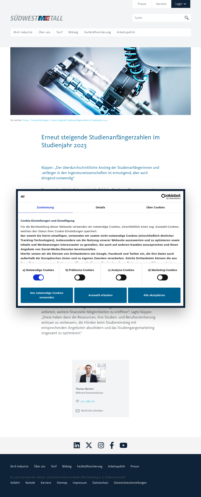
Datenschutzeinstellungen (130, 482)
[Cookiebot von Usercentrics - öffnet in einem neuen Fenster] (164, 196)
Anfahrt (15, 482)
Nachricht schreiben (89, 410)
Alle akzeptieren (154, 295)
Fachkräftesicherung (89, 466)
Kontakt (30, 482)
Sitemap (62, 482)
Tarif (54, 466)
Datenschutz (100, 482)
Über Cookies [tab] (155, 207)
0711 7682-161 (88, 401)
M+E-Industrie (19, 466)
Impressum (80, 482)
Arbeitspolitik (116, 466)
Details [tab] (100, 207)
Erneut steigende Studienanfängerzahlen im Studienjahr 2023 (79, 120)
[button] (23, 32)
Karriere (161, 4)
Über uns (39, 466)
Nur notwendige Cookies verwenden (46, 295)
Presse (142, 4)
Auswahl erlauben (100, 295)
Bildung (66, 466)
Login (181, 4)
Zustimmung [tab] (45, 207)
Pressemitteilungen (40, 120)
